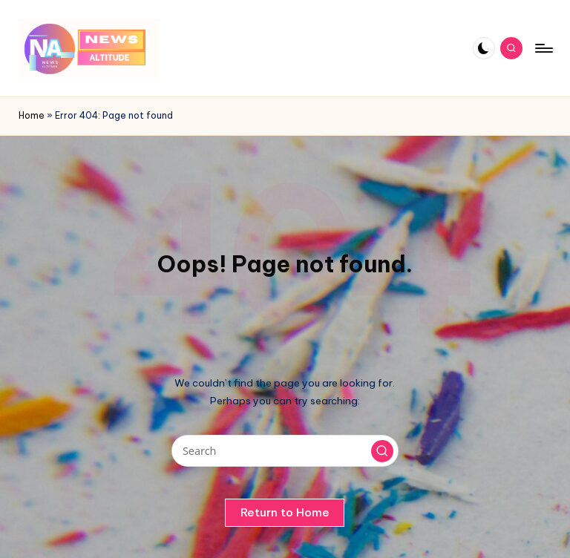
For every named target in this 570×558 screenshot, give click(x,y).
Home (32, 115)
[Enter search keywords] (284, 451)
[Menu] (543, 48)
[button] (382, 451)
